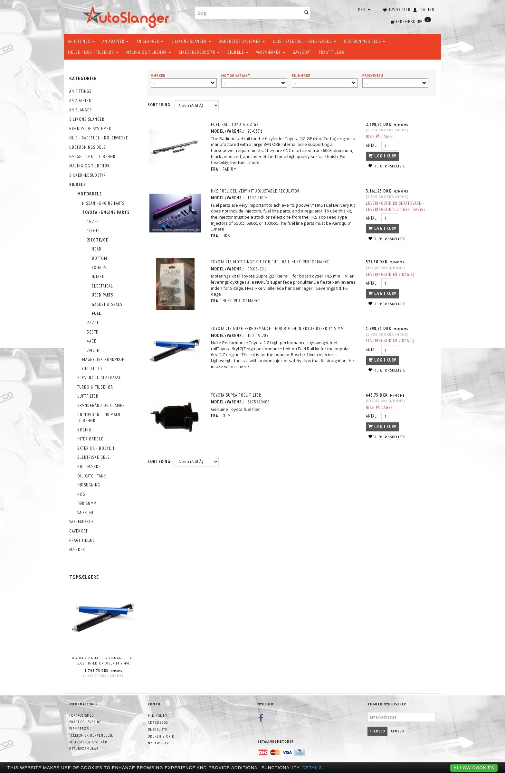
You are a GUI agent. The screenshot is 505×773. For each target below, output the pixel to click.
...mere (253, 162)
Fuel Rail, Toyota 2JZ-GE (235, 124)
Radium (230, 169)
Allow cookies (473, 767)
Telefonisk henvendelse (91, 735)
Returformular (84, 748)
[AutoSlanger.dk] (127, 15)
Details (312, 767)
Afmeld (397, 731)
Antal (372, 145)
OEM (227, 415)
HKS (227, 236)
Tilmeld (377, 731)
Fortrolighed (81, 715)
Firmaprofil (80, 728)
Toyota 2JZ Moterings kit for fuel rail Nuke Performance (271, 262)
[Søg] (306, 13)
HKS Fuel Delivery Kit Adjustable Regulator (256, 191)
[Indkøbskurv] (410, 21)
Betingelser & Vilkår (88, 742)
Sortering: (160, 105)
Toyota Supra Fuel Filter (237, 394)
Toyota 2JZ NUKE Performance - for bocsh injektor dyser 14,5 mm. (103, 660)
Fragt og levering (85, 721)
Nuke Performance (242, 301)
